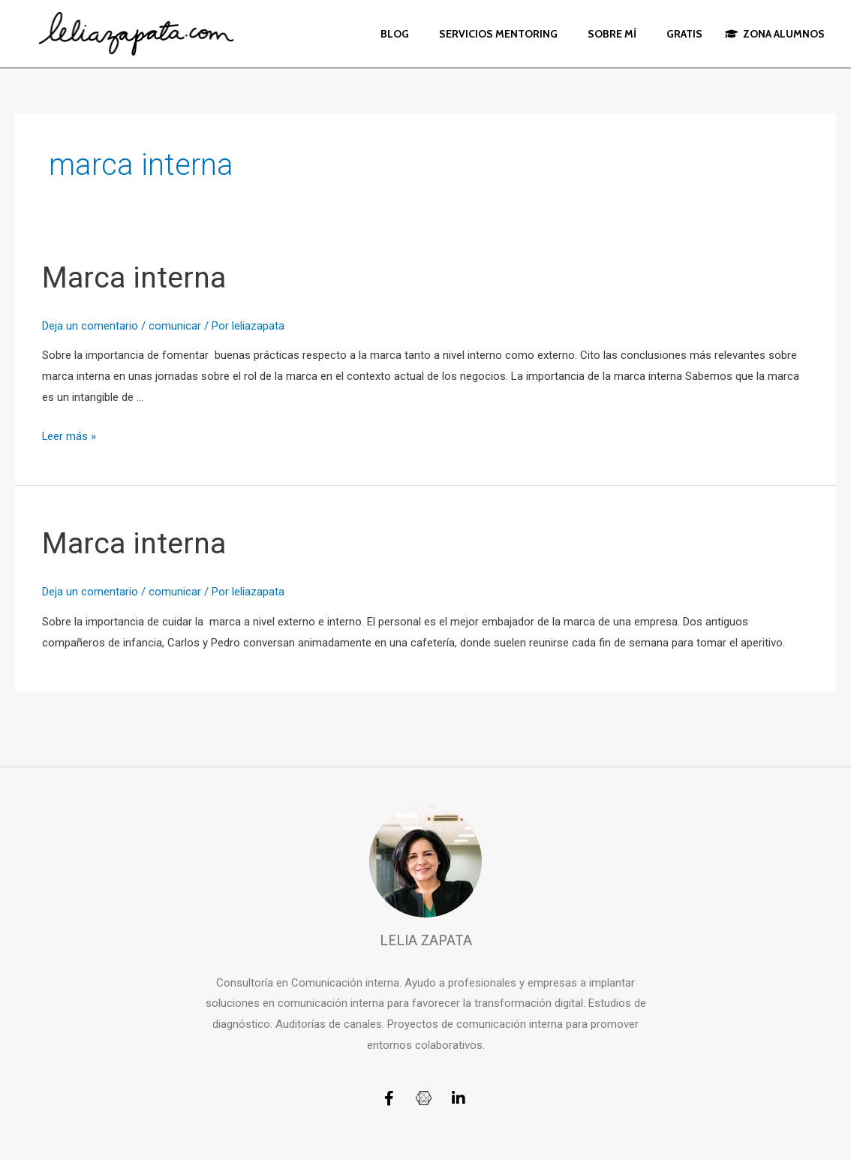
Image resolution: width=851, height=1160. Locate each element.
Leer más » (69, 436)
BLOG (394, 34)
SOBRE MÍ (612, 34)
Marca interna (135, 277)
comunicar (175, 326)
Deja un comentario (90, 326)
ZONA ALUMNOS (775, 34)
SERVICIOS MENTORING (498, 34)
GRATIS (684, 34)
